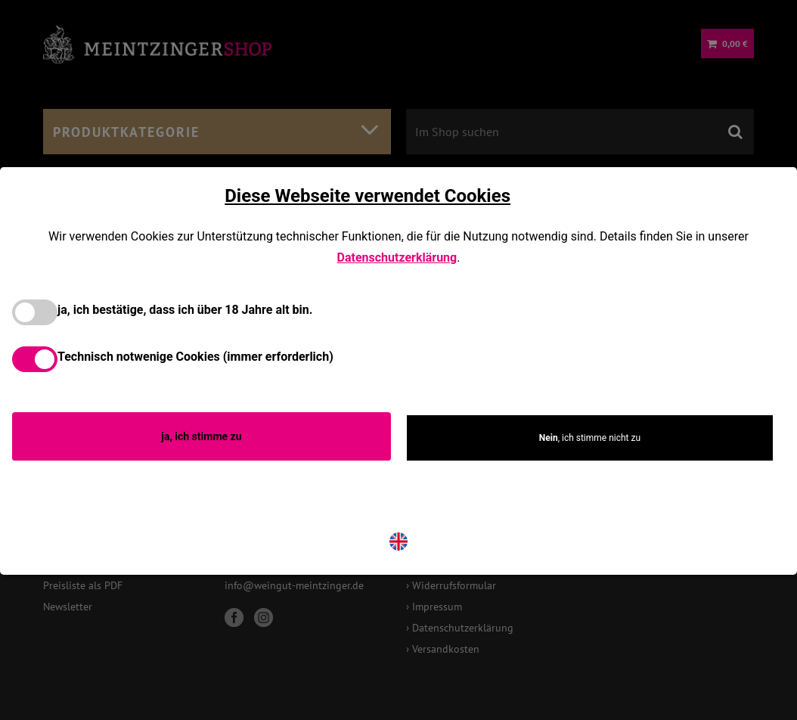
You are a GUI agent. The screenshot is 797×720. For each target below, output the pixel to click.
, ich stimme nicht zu (589, 438)
